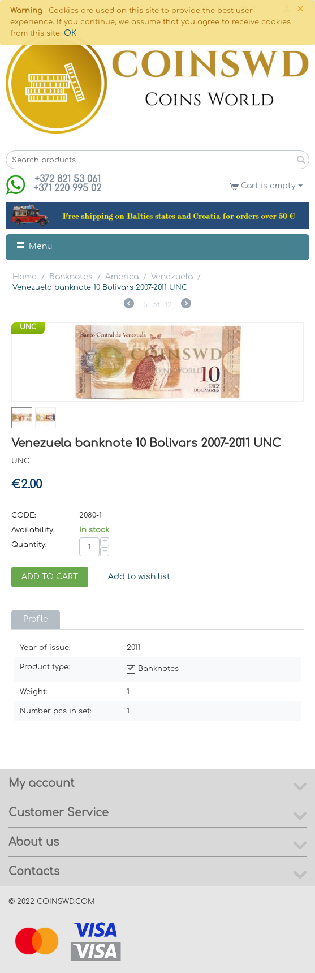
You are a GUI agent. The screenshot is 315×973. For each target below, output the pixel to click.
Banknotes (71, 277)
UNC (28, 327)
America (122, 277)
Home (24, 277)
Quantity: (29, 545)
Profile (35, 619)
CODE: (23, 515)
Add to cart (49, 576)
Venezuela (172, 277)
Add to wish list (139, 576)
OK (70, 33)
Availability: (33, 530)
